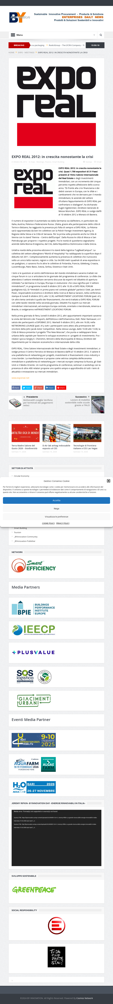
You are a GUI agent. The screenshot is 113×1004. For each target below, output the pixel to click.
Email (97, 162)
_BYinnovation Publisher (24, 541)
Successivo (82, 396)
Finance (48, 162)
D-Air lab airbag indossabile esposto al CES (56, 447)
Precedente (31, 397)
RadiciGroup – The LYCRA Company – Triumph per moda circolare (80, 45)
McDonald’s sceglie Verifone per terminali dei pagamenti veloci (38, 402)
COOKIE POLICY (48, 523)
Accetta (56, 500)
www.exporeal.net (20, 377)
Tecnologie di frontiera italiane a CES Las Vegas (85, 447)
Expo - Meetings (37, 162)
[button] (108, 480)
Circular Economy (21, 476)
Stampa (87, 162)
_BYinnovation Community (26, 536)
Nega (56, 508)
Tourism (17, 532)
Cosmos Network (84, 998)
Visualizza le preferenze (56, 516)
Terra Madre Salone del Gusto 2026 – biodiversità (24, 447)
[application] (56, 838)
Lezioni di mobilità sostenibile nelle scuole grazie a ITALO (77, 402)
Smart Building (58, 162)
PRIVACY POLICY (62, 523)
